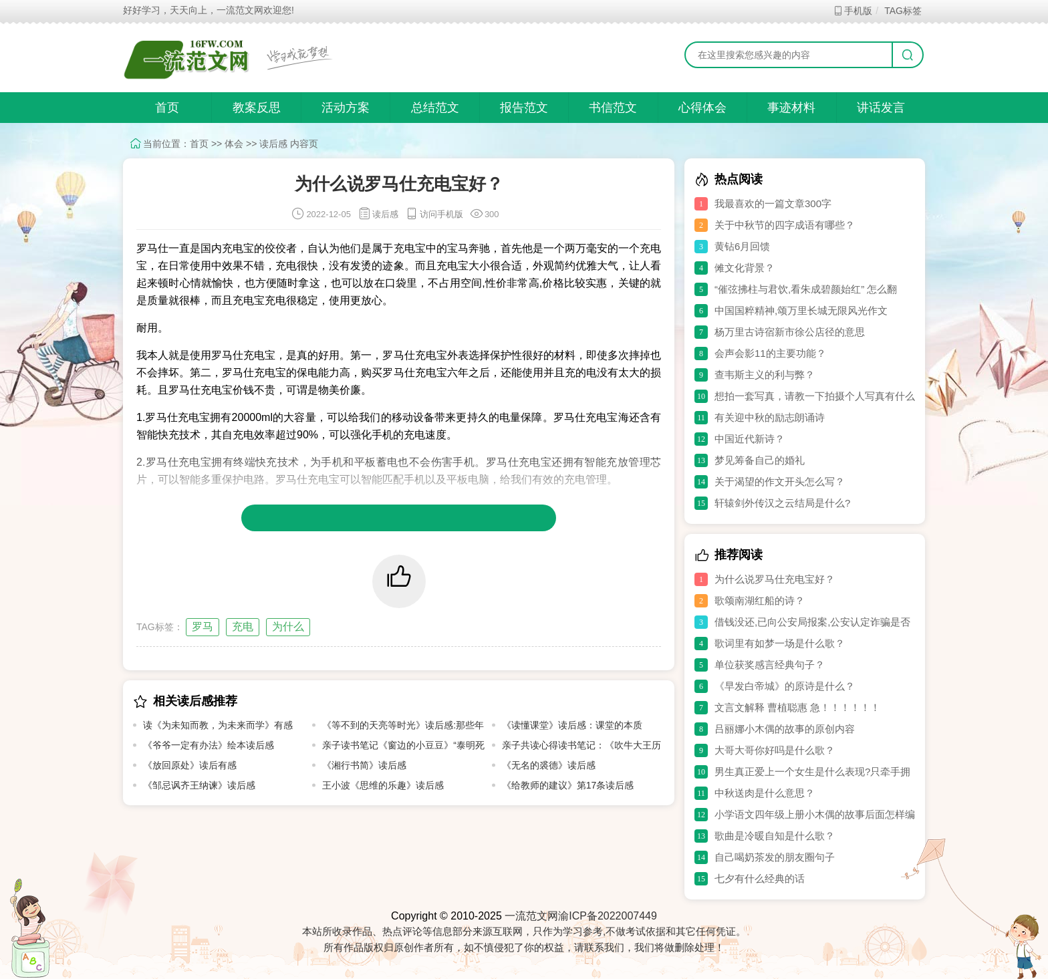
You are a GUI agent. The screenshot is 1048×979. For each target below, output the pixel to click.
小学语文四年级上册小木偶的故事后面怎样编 (814, 814)
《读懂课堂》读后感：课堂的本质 (572, 725)
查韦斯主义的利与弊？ (764, 374)
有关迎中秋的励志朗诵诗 (769, 417)
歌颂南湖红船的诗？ (759, 600)
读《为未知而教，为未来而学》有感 (218, 725)
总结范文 (435, 107)
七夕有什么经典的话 (759, 878)
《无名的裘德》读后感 (549, 765)
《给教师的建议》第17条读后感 (568, 785)
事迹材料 (791, 107)
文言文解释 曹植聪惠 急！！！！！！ (797, 707)
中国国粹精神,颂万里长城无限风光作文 (801, 310)
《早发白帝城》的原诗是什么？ (784, 686)
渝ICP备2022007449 (607, 916)
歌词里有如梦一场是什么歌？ (779, 643)
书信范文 (613, 107)
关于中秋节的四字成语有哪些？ (784, 225)
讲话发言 (881, 107)
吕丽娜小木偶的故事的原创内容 (784, 728)
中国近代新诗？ (749, 438)
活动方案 (345, 107)
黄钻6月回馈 (742, 246)
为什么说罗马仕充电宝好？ (774, 579)
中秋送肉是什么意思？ (764, 793)
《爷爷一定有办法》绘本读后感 (208, 745)
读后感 (273, 143)
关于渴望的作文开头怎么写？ (779, 481)
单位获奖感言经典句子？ (769, 664)
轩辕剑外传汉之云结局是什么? (782, 503)
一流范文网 (531, 916)
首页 (167, 107)
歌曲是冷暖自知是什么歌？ (774, 835)
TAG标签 (903, 10)
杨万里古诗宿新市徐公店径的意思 (789, 331)
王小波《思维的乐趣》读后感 (383, 785)
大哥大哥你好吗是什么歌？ (774, 750)
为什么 (288, 626)
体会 (234, 143)
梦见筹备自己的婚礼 (759, 460)
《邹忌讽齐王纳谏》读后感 (199, 785)
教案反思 (257, 107)
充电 (242, 626)
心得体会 (702, 107)
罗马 (202, 626)
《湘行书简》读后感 (364, 765)
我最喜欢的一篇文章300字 (772, 203)
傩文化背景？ (744, 267)
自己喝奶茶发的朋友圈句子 (774, 857)
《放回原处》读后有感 (190, 765)
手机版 (852, 10)
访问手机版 (434, 214)
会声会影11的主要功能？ (770, 353)
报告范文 (524, 107)
